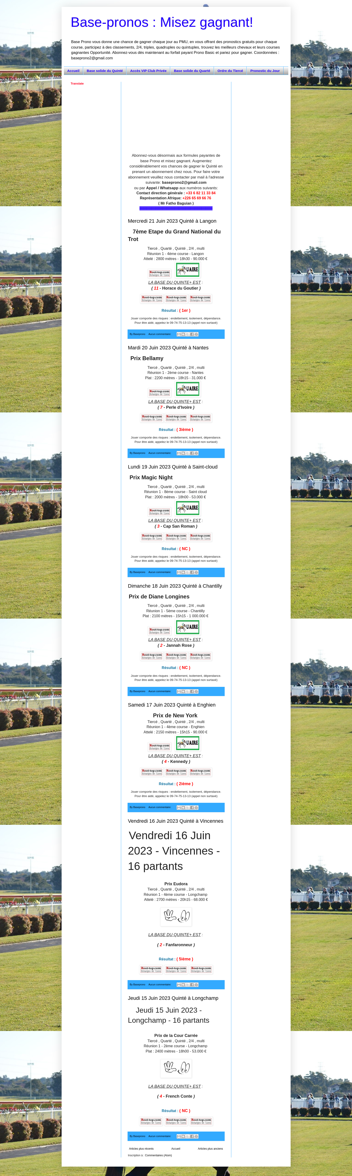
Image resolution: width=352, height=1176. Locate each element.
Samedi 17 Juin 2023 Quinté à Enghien (172, 705)
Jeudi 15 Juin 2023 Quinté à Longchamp (173, 998)
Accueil (73, 71)
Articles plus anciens (210, 1148)
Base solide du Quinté (105, 71)
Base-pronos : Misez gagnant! (162, 22)
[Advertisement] (176, 114)
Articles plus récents (141, 1148)
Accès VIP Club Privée (148, 71)
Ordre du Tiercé (230, 71)
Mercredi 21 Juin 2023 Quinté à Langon (172, 221)
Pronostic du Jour (265, 71)
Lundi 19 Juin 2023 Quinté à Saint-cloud (173, 467)
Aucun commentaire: (160, 334)
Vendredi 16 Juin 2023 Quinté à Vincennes (176, 821)
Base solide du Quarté (192, 71)
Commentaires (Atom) (158, 1155)
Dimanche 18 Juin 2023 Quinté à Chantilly (175, 586)
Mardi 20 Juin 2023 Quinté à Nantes (168, 348)
